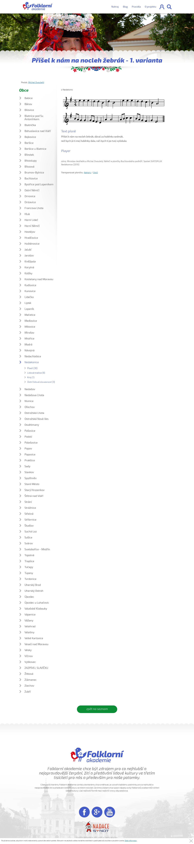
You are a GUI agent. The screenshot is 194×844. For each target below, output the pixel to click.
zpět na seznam (97, 709)
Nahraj (115, 6)
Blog (125, 6)
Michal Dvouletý (36, 82)
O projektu (150, 6)
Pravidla (136, 6)
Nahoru (87, 172)
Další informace (131, 841)
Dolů (95, 172)
